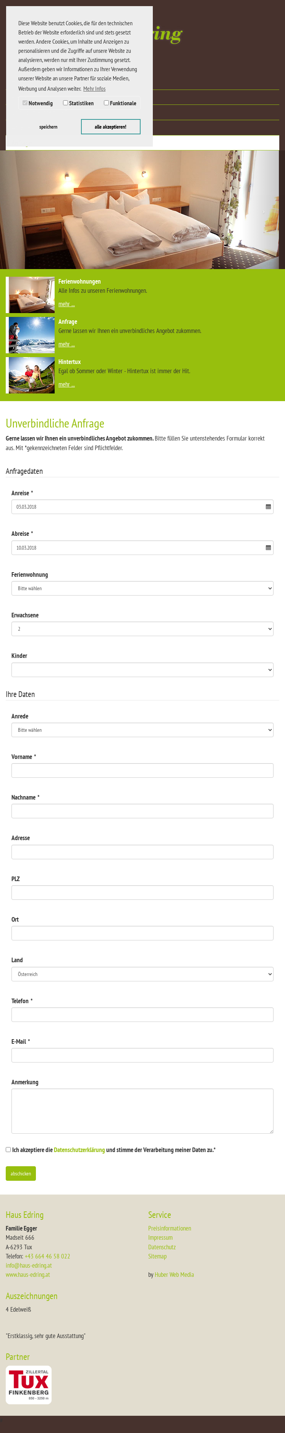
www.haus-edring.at (28, 1274)
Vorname (23, 756)
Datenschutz (162, 1247)
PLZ (15, 879)
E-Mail (20, 1041)
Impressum (160, 1237)
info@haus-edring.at (29, 1265)
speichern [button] (48, 126)
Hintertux (69, 361)
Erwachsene (25, 615)
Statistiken (78, 103)
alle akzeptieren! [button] (110, 126)
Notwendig (38, 103)
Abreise (22, 533)
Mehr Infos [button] (94, 88)
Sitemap (157, 1256)
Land (17, 960)
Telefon (21, 1001)
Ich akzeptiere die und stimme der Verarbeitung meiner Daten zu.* (113, 1150)
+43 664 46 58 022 (47, 1256)
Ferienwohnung (29, 574)
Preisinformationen (169, 1228)
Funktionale (120, 103)
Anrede (19, 716)
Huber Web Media (174, 1274)
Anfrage (67, 321)
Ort (15, 919)
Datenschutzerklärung (79, 1150)
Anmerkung (25, 1082)
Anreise (22, 493)
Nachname (25, 797)
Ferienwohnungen (79, 281)
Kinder (19, 655)
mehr (64, 304)
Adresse (20, 838)
